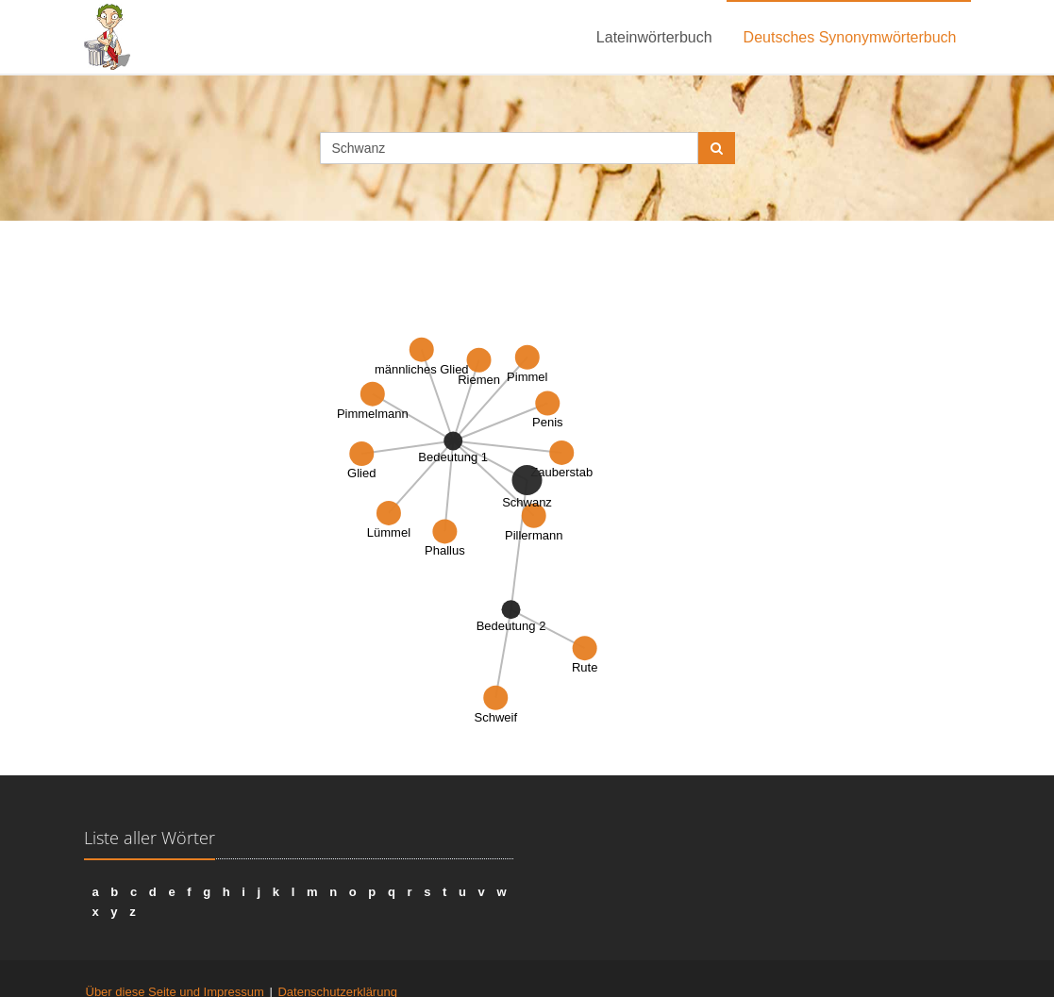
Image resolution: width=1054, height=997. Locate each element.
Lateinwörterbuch (654, 37)
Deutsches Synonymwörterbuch (850, 37)
